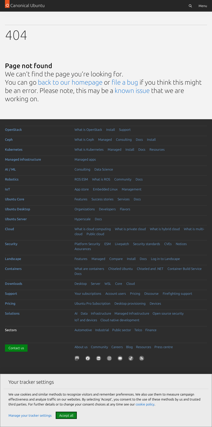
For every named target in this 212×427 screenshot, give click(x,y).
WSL (108, 283)
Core (118, 283)
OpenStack (13, 129)
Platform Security (87, 244)
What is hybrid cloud (165, 229)
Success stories (102, 199)
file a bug (125, 82)
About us (81, 347)
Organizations (85, 209)
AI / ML (10, 169)
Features (81, 199)
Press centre (163, 347)
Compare (116, 259)
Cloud (9, 229)
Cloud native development (119, 320)
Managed (105, 139)
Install (110, 129)
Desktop (81, 283)
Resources (157, 149)
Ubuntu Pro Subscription (92, 303)
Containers (13, 269)
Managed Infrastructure (131, 313)
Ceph (9, 139)
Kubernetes (13, 149)
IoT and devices (86, 320)
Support (125, 129)
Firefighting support (177, 293)
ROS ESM (81, 179)
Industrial (102, 330)
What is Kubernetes (89, 149)
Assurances (83, 249)
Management (131, 189)
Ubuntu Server (16, 219)
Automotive (83, 330)
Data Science (103, 169)
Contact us (16, 348)
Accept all (66, 415)
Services (124, 199)
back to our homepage (70, 82)
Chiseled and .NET (150, 269)
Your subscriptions (88, 293)
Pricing (135, 293)
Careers (117, 347)
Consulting (124, 139)
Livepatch (122, 244)
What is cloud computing (93, 229)
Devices (155, 303)
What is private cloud (130, 229)
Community (122, 179)
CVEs (168, 244)
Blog (129, 347)
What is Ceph (84, 139)
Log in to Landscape (165, 259)
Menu (203, 6)
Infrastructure (101, 313)
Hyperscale (83, 219)
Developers (107, 209)
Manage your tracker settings (30, 415)
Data (84, 313)
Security (11, 244)
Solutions (12, 313)
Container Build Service (184, 269)
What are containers (89, 269)
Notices (181, 244)
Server (95, 283)
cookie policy (145, 404)
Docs (139, 139)
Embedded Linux (105, 189)
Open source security (168, 313)
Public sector (121, 330)
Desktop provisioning (130, 303)
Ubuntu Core (14, 199)
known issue (132, 90)
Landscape (13, 259)
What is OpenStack (88, 129)
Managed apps (85, 159)
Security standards (146, 244)
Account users (115, 293)
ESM (107, 244)
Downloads (13, 283)
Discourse (151, 293)
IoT (7, 189)
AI (76, 313)
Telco (138, 330)
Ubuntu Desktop (17, 209)
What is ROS (101, 179)
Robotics (11, 179)
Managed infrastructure (23, 159)
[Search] (190, 6)
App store (82, 189)
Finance (151, 330)
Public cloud (95, 234)
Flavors (125, 209)
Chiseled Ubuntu (120, 269)
